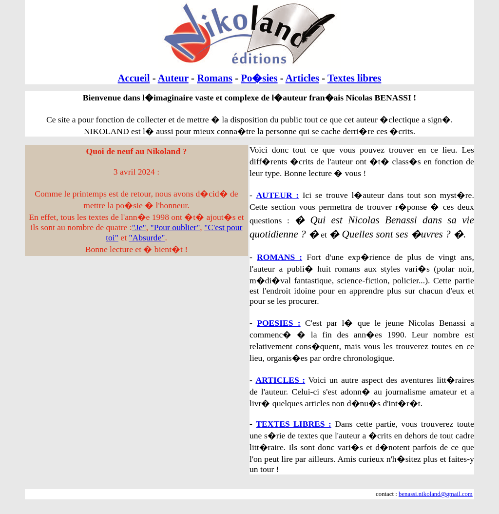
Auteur (173, 77)
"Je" (139, 227)
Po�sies (259, 77)
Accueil (134, 77)
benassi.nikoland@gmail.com (436, 494)
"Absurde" (147, 237)
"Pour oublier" (175, 227)
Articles (302, 77)
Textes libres (354, 77)
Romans (214, 77)
